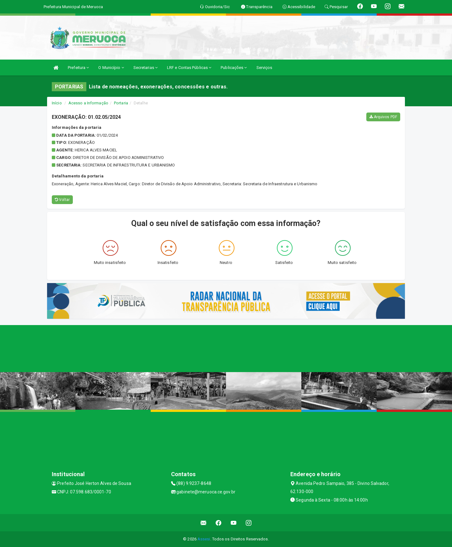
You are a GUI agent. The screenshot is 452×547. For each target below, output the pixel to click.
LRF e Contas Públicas (189, 67)
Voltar (62, 199)
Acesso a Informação (88, 103)
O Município (111, 67)
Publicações (234, 67)
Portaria (121, 103)
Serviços (264, 67)
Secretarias (145, 67)
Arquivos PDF (383, 117)
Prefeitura (78, 67)
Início (57, 103)
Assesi (203, 539)
